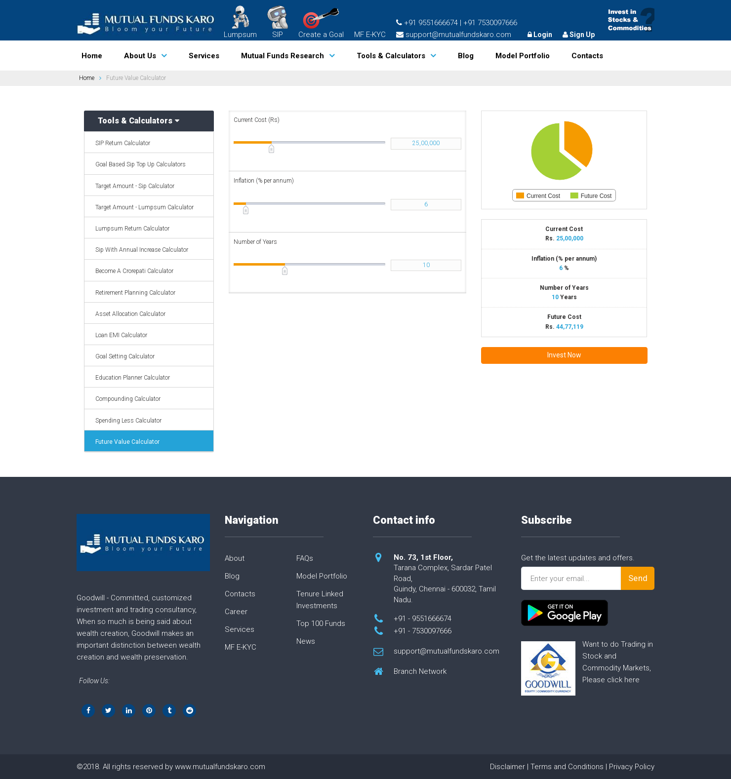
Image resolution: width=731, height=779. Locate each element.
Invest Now (564, 355)
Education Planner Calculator (132, 377)
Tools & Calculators (391, 55)
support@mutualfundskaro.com (446, 651)
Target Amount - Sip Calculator (134, 186)
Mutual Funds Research (282, 55)
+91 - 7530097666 (422, 630)
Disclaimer (507, 766)
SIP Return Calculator (122, 143)
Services (204, 55)
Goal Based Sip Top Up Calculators (140, 164)
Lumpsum (240, 22)
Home (91, 55)
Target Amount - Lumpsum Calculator (144, 207)
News (305, 641)
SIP (277, 22)
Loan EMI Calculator (121, 335)
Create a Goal (321, 23)
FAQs (304, 558)
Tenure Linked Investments (319, 599)
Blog (466, 55)
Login (540, 35)
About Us (140, 55)
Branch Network (420, 671)
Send (638, 578)
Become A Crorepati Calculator (134, 271)
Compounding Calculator (128, 398)
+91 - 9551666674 (422, 618)
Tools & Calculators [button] (138, 121)
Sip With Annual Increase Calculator (141, 249)
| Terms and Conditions (565, 766)
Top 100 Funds (320, 623)
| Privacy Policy (630, 766)
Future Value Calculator (127, 441)
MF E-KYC (370, 34)
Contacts (587, 55)
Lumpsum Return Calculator (132, 228)
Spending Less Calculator (128, 420)
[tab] (149, 121)
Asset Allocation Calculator (130, 314)
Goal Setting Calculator (125, 356)
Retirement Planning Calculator (135, 292)
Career (236, 611)
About (234, 558)
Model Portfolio (522, 55)
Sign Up (579, 35)
